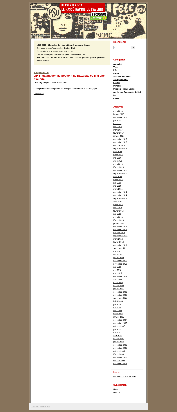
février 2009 (118, 286)
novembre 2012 (120, 229)
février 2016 (118, 167)
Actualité (117, 64)
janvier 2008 (118, 317)
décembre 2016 (120, 139)
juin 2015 (117, 183)
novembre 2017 (120, 117)
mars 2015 (118, 189)
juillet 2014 (118, 204)
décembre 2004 (120, 363)
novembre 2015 (120, 170)
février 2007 (118, 339)
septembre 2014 (120, 198)
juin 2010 (117, 267)
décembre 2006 (120, 345)
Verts (115, 67)
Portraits (117, 86)
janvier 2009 (118, 289)
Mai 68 (116, 73)
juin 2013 (117, 214)
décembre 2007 (120, 320)
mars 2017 (118, 130)
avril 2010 (117, 273)
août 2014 (117, 201)
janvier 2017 (118, 136)
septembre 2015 (120, 173)
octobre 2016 (119, 145)
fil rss (115, 389)
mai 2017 (117, 123)
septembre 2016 (120, 148)
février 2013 (118, 220)
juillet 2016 (118, 155)
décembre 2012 (120, 226)
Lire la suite (38, 93)
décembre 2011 (120, 245)
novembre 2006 (120, 348)
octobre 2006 (119, 351)
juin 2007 (117, 329)
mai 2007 (117, 332)
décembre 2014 (120, 192)
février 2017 (118, 133)
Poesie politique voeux (124, 89)
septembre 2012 (120, 236)
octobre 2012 (119, 233)
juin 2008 (117, 304)
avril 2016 (117, 161)
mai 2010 (117, 270)
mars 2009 (118, 282)
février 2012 (118, 242)
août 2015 (117, 176)
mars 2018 (118, 111)
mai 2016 (117, 158)
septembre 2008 (120, 298)
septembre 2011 (120, 248)
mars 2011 (118, 251)
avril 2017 (117, 127)
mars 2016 (118, 164)
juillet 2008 (118, 301)
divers (116, 98)
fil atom (116, 392)
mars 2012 (118, 239)
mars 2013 (118, 217)
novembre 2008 (120, 295)
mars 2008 (118, 314)
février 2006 (118, 354)
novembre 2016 (120, 142)
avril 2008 (117, 310)
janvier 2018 (118, 114)
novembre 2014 (120, 195)
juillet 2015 (118, 180)
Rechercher (119, 42)
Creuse (116, 82)
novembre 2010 (120, 264)
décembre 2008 (120, 292)
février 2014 (118, 211)
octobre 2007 (119, 326)
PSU (115, 70)
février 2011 (118, 254)
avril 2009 (117, 279)
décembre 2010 (120, 261)
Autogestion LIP (41, 72)
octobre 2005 (119, 360)
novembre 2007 (120, 323)
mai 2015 (117, 186)
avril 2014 (117, 208)
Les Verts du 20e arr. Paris (124, 376)
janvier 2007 (118, 342)
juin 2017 (117, 120)
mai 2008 (117, 307)
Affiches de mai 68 (121, 76)
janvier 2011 (118, 257)
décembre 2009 (120, 276)
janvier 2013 (118, 223)
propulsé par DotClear (40, 406)
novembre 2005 (120, 357)
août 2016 (117, 151)
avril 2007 (117, 335)
